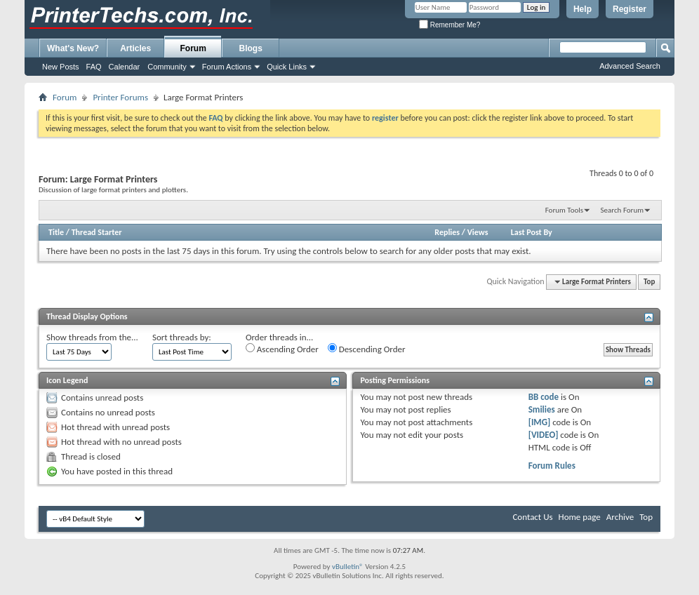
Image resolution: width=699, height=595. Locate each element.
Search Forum (622, 210)
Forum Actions (226, 66)
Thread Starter (97, 232)
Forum (193, 48)
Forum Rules (551, 465)
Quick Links (287, 66)
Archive (620, 517)
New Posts (60, 66)
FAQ (94, 66)
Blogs (250, 48)
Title (56, 232)
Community (167, 66)
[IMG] (539, 422)
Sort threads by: (181, 337)
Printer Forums (120, 97)
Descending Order (367, 348)
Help (582, 9)
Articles (135, 48)
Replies (447, 232)
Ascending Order (282, 348)
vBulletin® (348, 566)
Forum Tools (564, 210)
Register (629, 9)
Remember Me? (449, 25)
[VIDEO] (543, 434)
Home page (580, 517)
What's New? (73, 48)
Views (477, 232)
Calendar (124, 66)
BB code (543, 397)
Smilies (541, 409)
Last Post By (531, 232)
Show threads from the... (92, 337)
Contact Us (532, 517)
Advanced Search (629, 66)
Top (649, 281)
